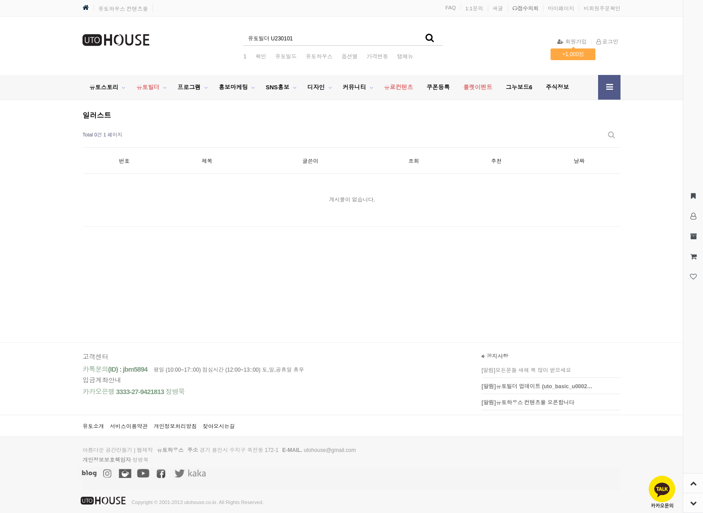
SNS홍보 (278, 87)
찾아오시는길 (219, 426)
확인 (261, 56)
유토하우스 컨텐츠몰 (123, 9)
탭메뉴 (405, 56)
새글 (498, 8)
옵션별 (350, 56)
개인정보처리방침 (175, 426)
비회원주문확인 (602, 8)
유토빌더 (148, 87)
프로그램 (189, 87)
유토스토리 (103, 87)
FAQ (450, 7)
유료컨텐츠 (398, 87)
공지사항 (495, 356)
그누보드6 (519, 87)
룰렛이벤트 (477, 87)
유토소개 (93, 426)
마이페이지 (561, 8)
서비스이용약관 (129, 426)
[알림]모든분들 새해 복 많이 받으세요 (526, 370)
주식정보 (557, 87)
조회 (413, 161)
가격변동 (377, 56)
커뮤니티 (354, 87)
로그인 (607, 42)
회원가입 (571, 42)
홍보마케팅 (233, 87)
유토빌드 (286, 56)
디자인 (316, 87)
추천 (496, 161)
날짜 (579, 161)
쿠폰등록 (438, 87)
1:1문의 (474, 8)
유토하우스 (319, 56)
